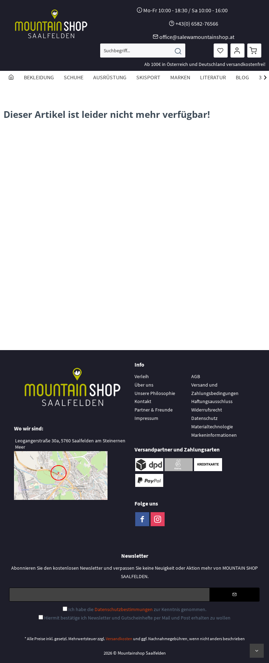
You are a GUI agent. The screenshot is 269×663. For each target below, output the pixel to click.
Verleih (141, 376)
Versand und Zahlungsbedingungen (215, 389)
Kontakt (142, 401)
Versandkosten (119, 638)
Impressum (146, 418)
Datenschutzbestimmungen (124, 609)
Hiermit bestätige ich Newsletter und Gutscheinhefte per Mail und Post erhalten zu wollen (137, 618)
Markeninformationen (214, 435)
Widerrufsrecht (206, 410)
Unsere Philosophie (154, 393)
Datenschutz (204, 418)
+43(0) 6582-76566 (196, 23)
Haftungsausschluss (212, 401)
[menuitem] (142, 50)
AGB (195, 376)
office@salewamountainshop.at (196, 36)
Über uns (143, 385)
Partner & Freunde (153, 410)
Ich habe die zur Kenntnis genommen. (137, 609)
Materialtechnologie (212, 426)
